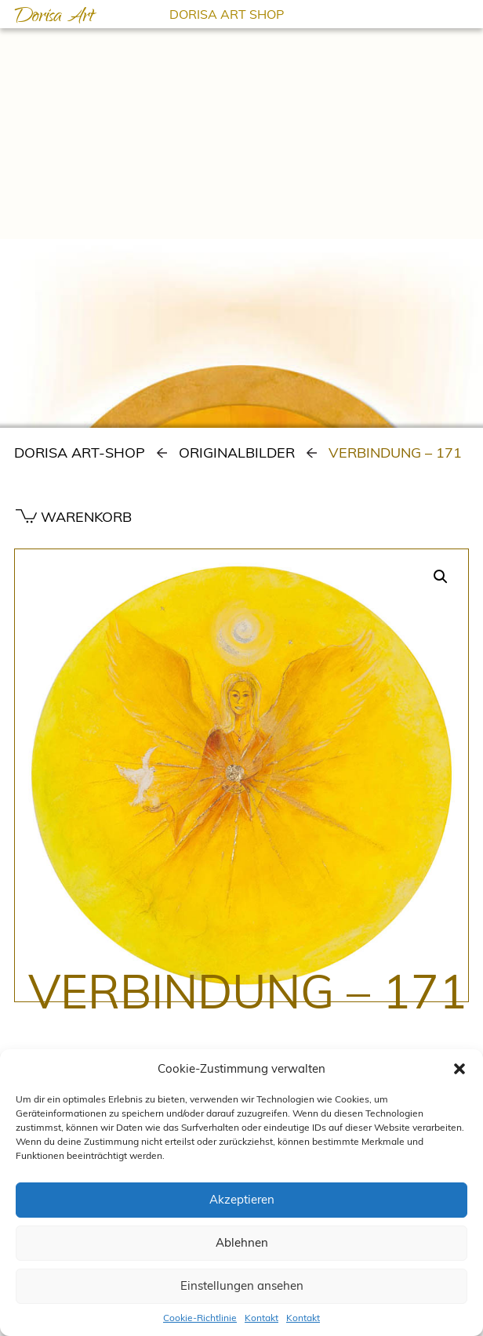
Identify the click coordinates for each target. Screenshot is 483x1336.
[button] (459, 1069)
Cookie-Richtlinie (200, 1317)
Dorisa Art (54, 18)
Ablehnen (242, 1242)
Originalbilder (237, 453)
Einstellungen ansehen (241, 1285)
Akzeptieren (241, 1199)
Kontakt (261, 1317)
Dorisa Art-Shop (79, 453)
